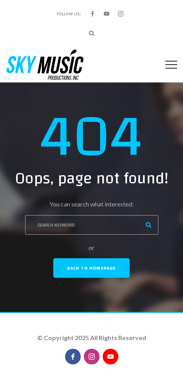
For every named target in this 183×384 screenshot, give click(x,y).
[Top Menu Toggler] (171, 64)
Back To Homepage (91, 268)
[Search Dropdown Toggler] (91, 33)
